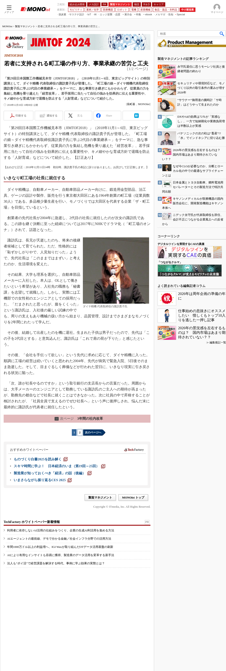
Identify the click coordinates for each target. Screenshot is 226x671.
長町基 (131, 104)
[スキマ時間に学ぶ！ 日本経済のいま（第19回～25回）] (59, 466)
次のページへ (93, 432)
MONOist (7, 26)
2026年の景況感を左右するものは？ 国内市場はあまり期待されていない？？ (202, 332)
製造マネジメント (25, 26)
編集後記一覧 (218, 342)
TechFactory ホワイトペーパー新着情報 (32, 522)
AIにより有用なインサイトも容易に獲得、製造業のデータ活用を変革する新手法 (60, 555)
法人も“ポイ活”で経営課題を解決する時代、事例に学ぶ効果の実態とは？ (56, 563)
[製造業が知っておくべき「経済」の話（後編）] (53, 473)
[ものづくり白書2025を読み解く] (41, 459)
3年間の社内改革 (79, 418)
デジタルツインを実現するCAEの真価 (181, 244)
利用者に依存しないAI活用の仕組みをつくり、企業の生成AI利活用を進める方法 (60, 530)
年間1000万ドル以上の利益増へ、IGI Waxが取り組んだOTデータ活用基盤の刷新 (60, 547)
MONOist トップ (133, 497)
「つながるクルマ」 (170, 262)
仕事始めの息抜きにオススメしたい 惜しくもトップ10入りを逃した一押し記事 (202, 315)
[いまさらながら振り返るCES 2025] (43, 480)
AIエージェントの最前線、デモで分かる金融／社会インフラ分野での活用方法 (59, 538)
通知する (52, 115)
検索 (222, 33)
